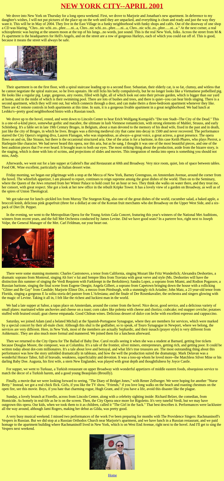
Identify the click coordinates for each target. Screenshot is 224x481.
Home (112, 475)
